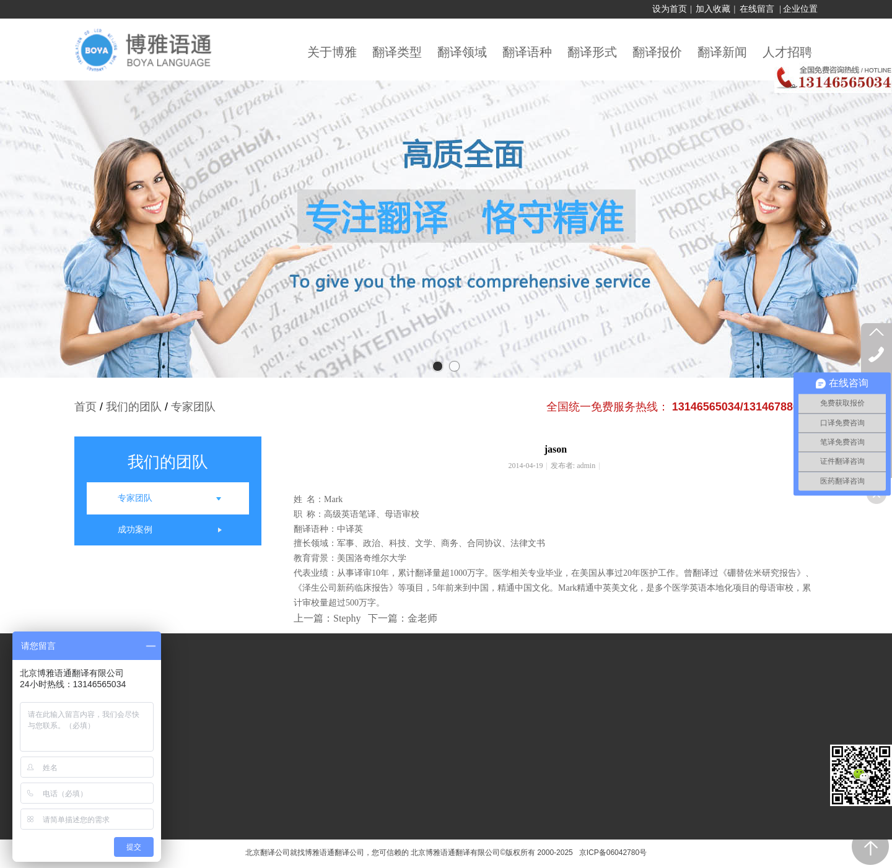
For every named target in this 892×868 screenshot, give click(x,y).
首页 (85, 407)
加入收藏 (713, 9)
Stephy (347, 618)
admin (586, 465)
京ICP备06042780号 (611, 852)
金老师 (422, 618)
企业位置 (800, 9)
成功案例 (135, 529)
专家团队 (193, 407)
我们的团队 (134, 407)
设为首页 (669, 9)
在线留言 (757, 9)
